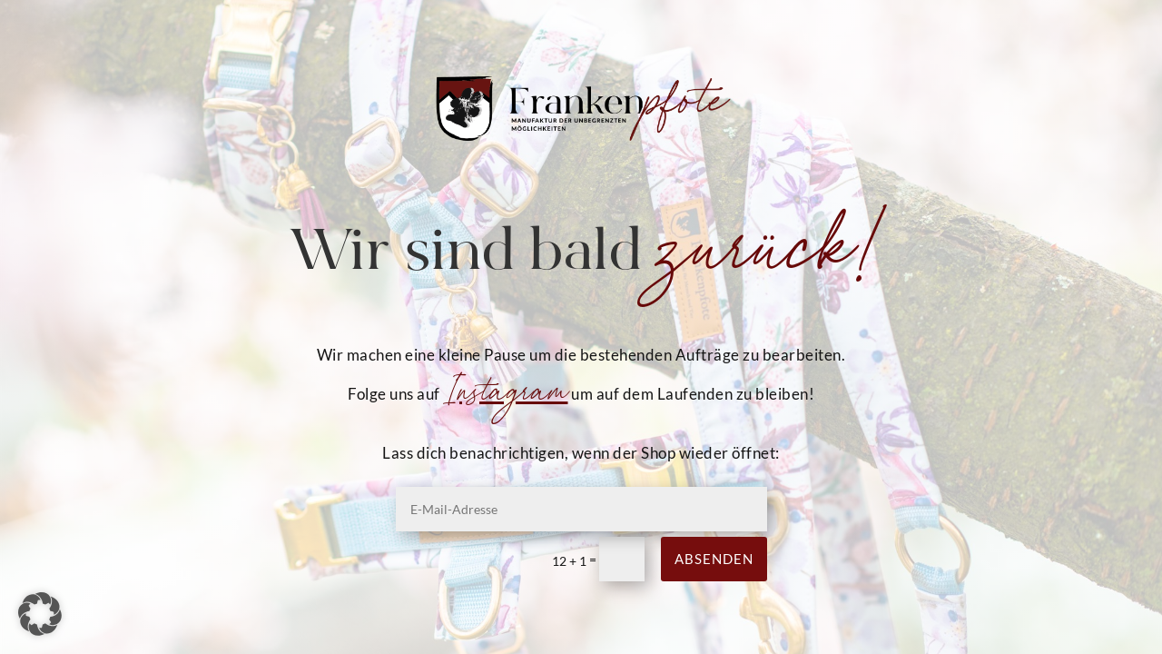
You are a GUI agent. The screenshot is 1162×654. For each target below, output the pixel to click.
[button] (40, 614)
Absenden (714, 558)
